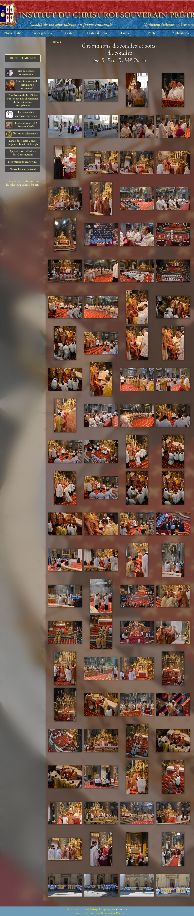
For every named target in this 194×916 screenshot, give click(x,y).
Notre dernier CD (21, 125)
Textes (69, 33)
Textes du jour (97, 33)
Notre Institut (14, 33)
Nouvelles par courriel (23, 169)
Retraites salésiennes (22, 134)
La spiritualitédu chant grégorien (21, 114)
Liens (125, 33)
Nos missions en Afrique (23, 161)
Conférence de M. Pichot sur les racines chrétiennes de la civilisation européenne (22, 100)
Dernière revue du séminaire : (22, 85)
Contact (121, 909)
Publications (180, 33)
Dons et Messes (23, 58)
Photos (152, 33)
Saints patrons (41, 33)
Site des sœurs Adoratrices (20, 72)
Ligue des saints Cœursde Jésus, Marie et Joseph (23, 142)
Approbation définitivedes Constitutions (23, 153)
